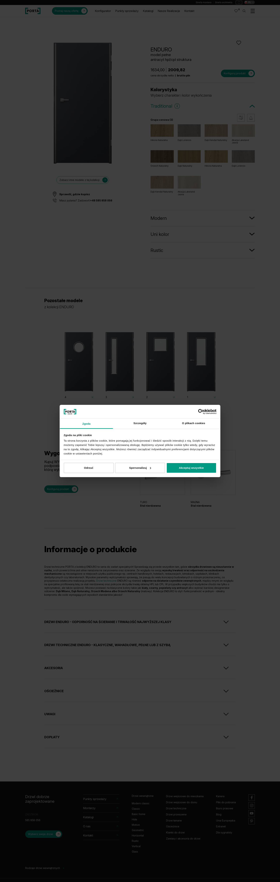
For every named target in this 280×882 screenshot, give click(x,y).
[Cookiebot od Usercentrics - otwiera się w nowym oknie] (200, 411)
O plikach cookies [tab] (193, 423)
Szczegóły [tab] (139, 423)
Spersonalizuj (140, 467)
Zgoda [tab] (86, 423)
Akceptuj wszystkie (191, 467)
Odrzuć (88, 467)
